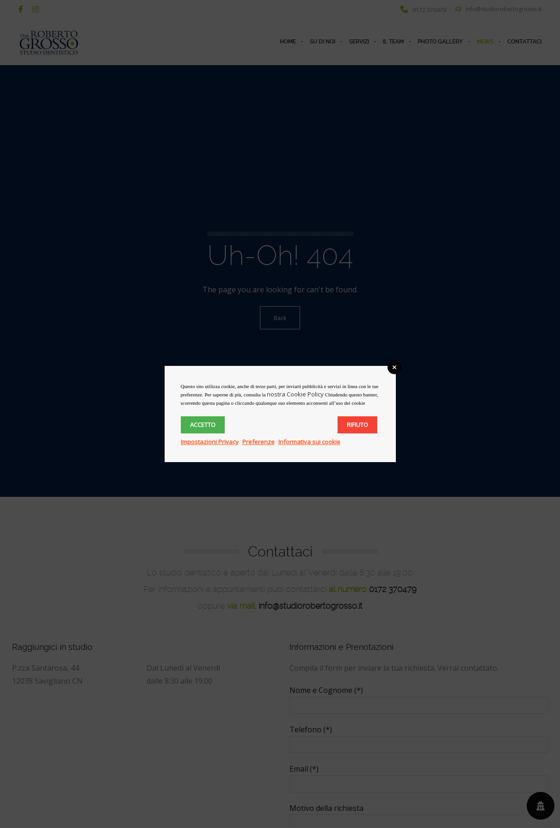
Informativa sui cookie (309, 442)
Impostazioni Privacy (210, 442)
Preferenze (258, 442)
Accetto (202, 424)
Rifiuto (357, 424)
